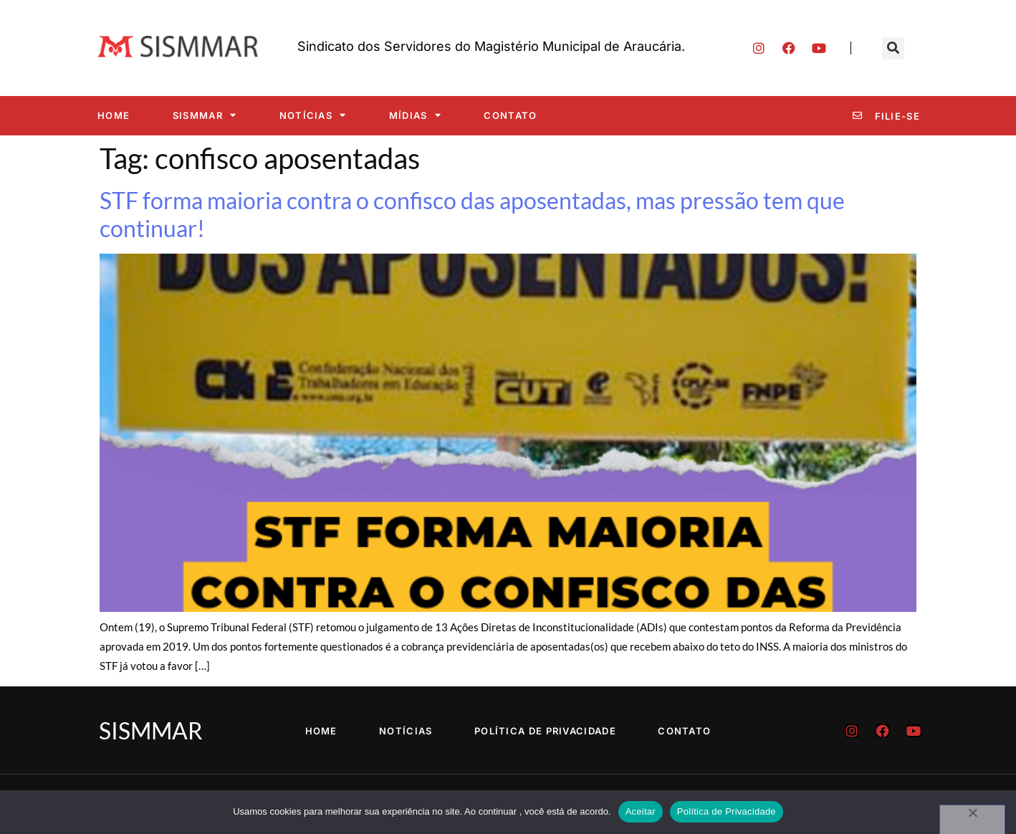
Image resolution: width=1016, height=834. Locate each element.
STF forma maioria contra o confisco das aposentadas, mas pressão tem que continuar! (472, 213)
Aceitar (641, 811)
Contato (510, 115)
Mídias (415, 115)
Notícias (313, 115)
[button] (893, 48)
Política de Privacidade (546, 731)
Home (113, 115)
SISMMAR (204, 115)
